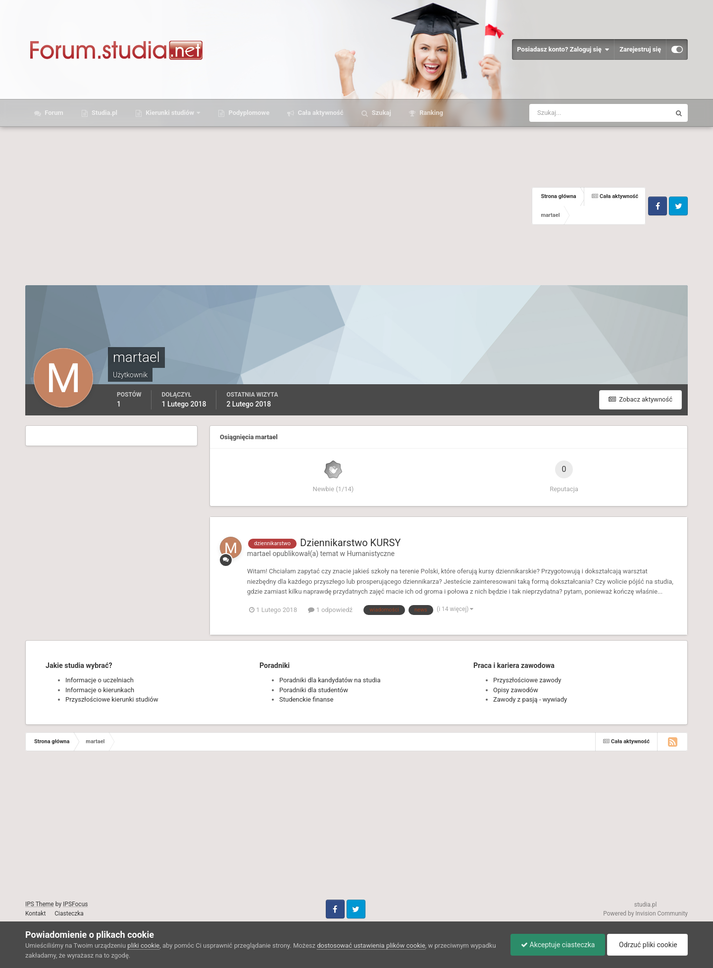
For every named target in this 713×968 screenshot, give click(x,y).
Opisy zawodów (515, 690)
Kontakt (35, 913)
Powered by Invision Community (645, 913)
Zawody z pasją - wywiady (530, 699)
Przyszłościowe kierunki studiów (111, 699)
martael (259, 554)
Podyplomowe (248, 112)
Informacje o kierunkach (99, 690)
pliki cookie (143, 945)
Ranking (430, 112)
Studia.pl (103, 112)
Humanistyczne (371, 554)
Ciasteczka (69, 913)
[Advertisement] (278, 206)
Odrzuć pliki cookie (647, 945)
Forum (53, 112)
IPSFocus (75, 904)
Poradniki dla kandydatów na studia (330, 680)
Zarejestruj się (640, 49)
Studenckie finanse (306, 699)
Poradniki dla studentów (313, 690)
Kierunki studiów (170, 112)
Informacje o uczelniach (99, 680)
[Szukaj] (563, 113)
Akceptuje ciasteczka (558, 945)
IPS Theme (39, 904)
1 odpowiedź (330, 609)
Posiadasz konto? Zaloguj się (563, 49)
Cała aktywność (319, 112)
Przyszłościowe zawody (527, 680)
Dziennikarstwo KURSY (350, 543)
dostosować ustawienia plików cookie (371, 945)
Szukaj (380, 112)
